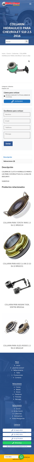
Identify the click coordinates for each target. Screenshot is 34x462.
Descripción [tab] (7, 157)
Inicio (3, 53)
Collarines (15, 53)
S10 (8, 88)
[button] (29, 61)
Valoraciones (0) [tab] (9, 161)
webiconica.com (17, 459)
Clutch (9, 53)
